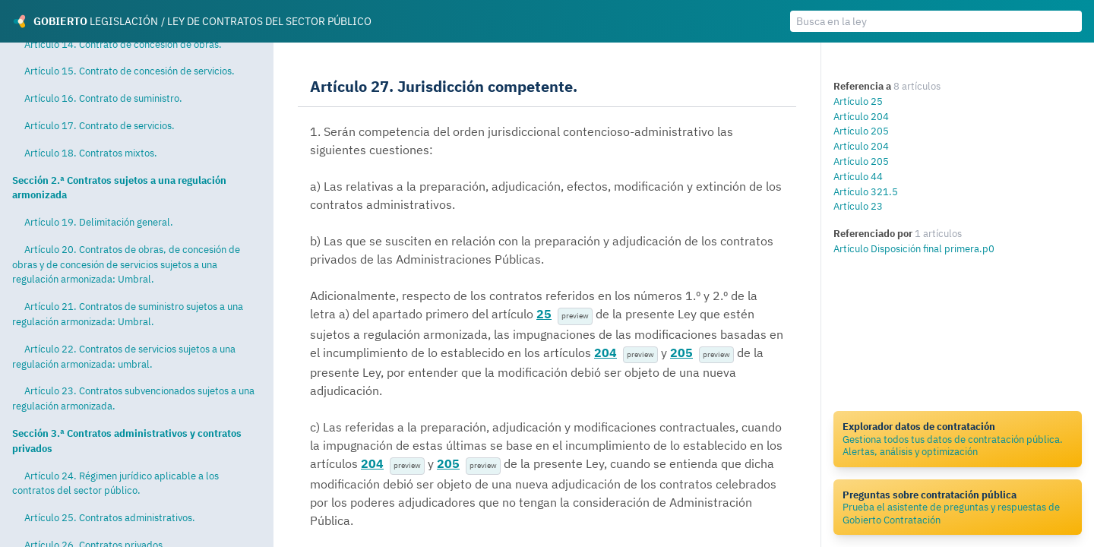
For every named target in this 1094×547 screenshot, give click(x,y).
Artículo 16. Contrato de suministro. (103, 98)
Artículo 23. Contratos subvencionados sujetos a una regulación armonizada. (133, 398)
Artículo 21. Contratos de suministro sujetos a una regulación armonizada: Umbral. (127, 313)
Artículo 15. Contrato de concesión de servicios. (129, 70)
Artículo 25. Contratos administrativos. (109, 517)
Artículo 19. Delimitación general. (98, 222)
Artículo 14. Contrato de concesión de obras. (123, 44)
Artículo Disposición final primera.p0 (913, 248)
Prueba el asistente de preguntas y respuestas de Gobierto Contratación (958, 507)
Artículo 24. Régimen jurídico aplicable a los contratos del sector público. (115, 483)
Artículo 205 (861, 131)
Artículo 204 (861, 116)
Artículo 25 (858, 101)
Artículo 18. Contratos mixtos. (90, 153)
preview (575, 316)
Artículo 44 (858, 176)
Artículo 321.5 (865, 191)
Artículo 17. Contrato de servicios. (99, 125)
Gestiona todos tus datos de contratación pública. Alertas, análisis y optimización (958, 438)
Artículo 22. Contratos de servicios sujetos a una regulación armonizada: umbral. (124, 356)
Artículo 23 (858, 206)
